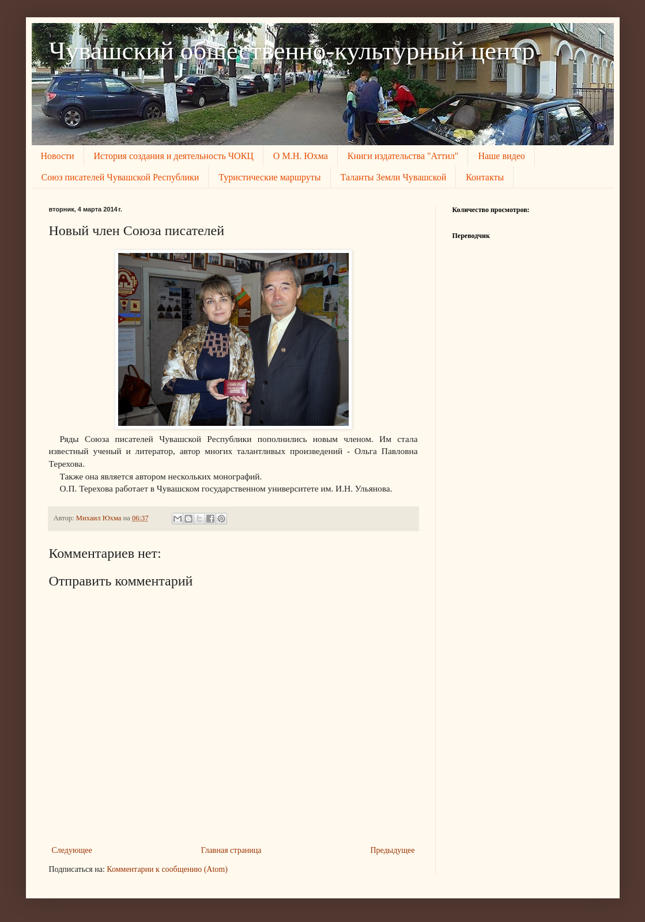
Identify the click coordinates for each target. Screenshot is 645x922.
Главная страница (231, 850)
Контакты (485, 177)
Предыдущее (393, 850)
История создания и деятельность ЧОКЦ (174, 156)
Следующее (72, 850)
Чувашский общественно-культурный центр (292, 50)
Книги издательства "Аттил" (403, 156)
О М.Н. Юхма (300, 156)
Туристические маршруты (269, 177)
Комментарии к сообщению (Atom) (167, 869)
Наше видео (501, 156)
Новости (57, 156)
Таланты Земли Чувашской (394, 177)
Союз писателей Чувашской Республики (120, 177)
